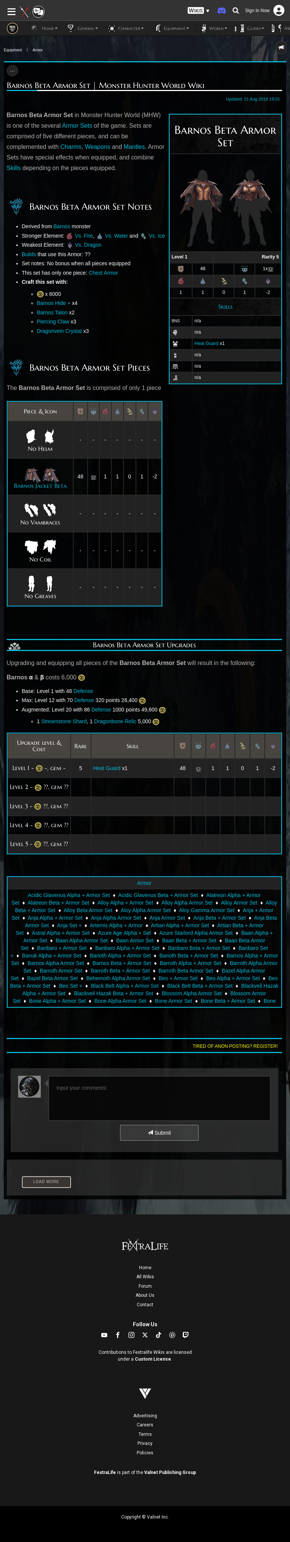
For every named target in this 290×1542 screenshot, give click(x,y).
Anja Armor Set (167, 918)
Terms (145, 1434)
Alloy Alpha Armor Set (187, 903)
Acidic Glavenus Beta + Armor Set (158, 895)
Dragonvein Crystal (59, 331)
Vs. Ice (157, 236)
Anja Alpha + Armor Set (55, 918)
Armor (37, 50)
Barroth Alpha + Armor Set (190, 963)
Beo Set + (70, 986)
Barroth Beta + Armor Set (120, 971)
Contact (145, 1304)
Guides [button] (249, 28)
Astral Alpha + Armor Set (60, 933)
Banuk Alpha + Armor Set (51, 956)
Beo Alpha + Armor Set (233, 978)
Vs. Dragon (88, 245)
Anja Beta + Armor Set (219, 918)
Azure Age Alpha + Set (124, 933)
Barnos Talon (52, 312)
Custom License (153, 1359)
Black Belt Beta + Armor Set (200, 986)
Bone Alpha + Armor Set (57, 1001)
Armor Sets (77, 125)
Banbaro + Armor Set (61, 948)
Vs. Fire (84, 236)
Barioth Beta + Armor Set (188, 956)
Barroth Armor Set (61, 971)
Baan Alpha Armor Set (82, 940)
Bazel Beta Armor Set (52, 978)
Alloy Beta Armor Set (88, 910)
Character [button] (125, 28)
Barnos (62, 226)
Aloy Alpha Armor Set (146, 910)
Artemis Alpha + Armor (116, 925)
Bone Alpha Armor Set (120, 1001)
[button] (198, 10)
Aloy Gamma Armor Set (206, 910)
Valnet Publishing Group (170, 1472)
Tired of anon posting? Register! (235, 1046)
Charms (71, 147)
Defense (83, 691)
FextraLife (105, 1472)
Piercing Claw (53, 322)
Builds (29, 254)
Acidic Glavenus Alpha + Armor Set (69, 895)
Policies (145, 1452)
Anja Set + (69, 925)
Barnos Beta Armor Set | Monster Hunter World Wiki (105, 85)
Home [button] (43, 28)
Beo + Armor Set (178, 978)
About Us (145, 1295)
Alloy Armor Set (239, 903)
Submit (159, 1133)
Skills (225, 306)
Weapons (97, 147)
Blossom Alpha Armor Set (192, 993)
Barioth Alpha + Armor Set (120, 956)
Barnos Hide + (54, 303)
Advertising (145, 1415)
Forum (145, 1286)
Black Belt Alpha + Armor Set (125, 986)
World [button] (212, 28)
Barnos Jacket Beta (40, 485)
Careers (145, 1425)
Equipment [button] (170, 28)
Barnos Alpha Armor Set (56, 963)
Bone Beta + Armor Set (228, 1001)
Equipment (13, 50)
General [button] (81, 28)
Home (145, 1267)
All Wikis (145, 1276)
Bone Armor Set (173, 1001)
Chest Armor (103, 273)
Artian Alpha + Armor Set (180, 925)
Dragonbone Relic (115, 721)
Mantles (134, 147)
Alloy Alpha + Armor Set (125, 903)
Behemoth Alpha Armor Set (118, 978)
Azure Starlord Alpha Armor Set (196, 933)
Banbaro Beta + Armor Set (199, 948)
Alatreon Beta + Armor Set (58, 903)
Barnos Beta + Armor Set (122, 963)
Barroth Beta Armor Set (186, 971)
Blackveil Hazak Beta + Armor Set (113, 993)
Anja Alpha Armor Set (116, 918)
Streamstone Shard (64, 721)
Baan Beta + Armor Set (189, 940)
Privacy (145, 1443)
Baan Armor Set (135, 940)
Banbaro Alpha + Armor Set (127, 948)
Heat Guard (206, 343)
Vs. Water (116, 236)
